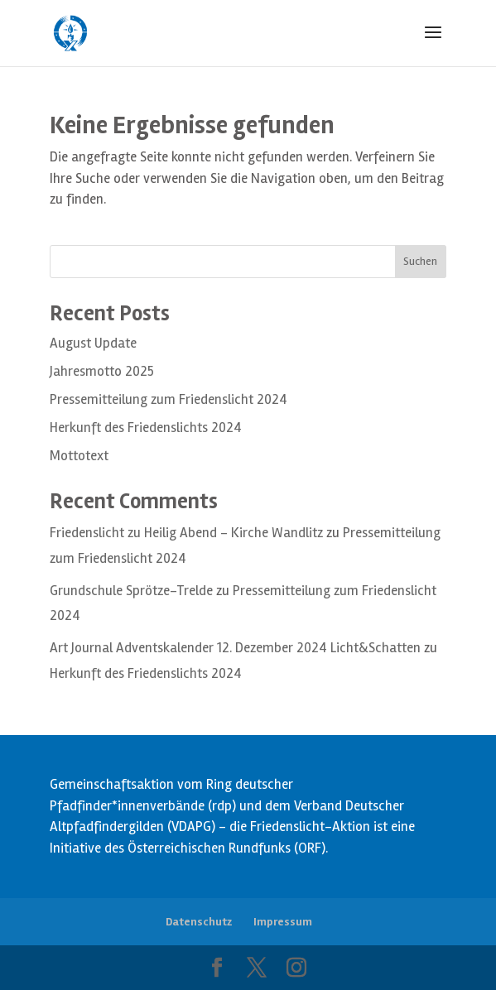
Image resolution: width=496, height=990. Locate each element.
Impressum (282, 922)
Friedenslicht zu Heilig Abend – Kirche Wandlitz (186, 532)
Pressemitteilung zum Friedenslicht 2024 (168, 399)
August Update (93, 343)
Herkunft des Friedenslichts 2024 (146, 427)
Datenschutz (199, 922)
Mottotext (79, 455)
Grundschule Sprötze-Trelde (131, 590)
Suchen (420, 261)
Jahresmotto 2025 (102, 371)
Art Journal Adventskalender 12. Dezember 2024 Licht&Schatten (235, 647)
